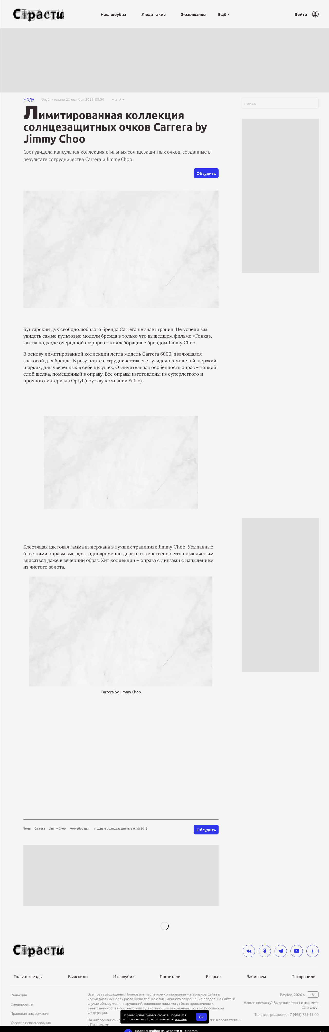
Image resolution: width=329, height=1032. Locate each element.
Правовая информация (30, 1013)
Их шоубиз (123, 976)
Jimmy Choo (57, 828)
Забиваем (256, 976)
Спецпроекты (22, 1004)
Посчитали (170, 976)
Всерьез (213, 976)
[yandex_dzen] (312, 951)
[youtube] (296, 951)
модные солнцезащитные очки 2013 (121, 828)
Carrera (39, 828)
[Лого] (39, 14)
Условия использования (31, 1022)
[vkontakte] (249, 951)
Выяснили (78, 976)
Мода (28, 99)
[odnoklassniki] (265, 951)
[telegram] (281, 951)
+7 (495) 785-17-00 (303, 1014)
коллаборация (80, 828)
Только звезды (28, 976)
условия (181, 1019)
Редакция (19, 994)
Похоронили (304, 976)
